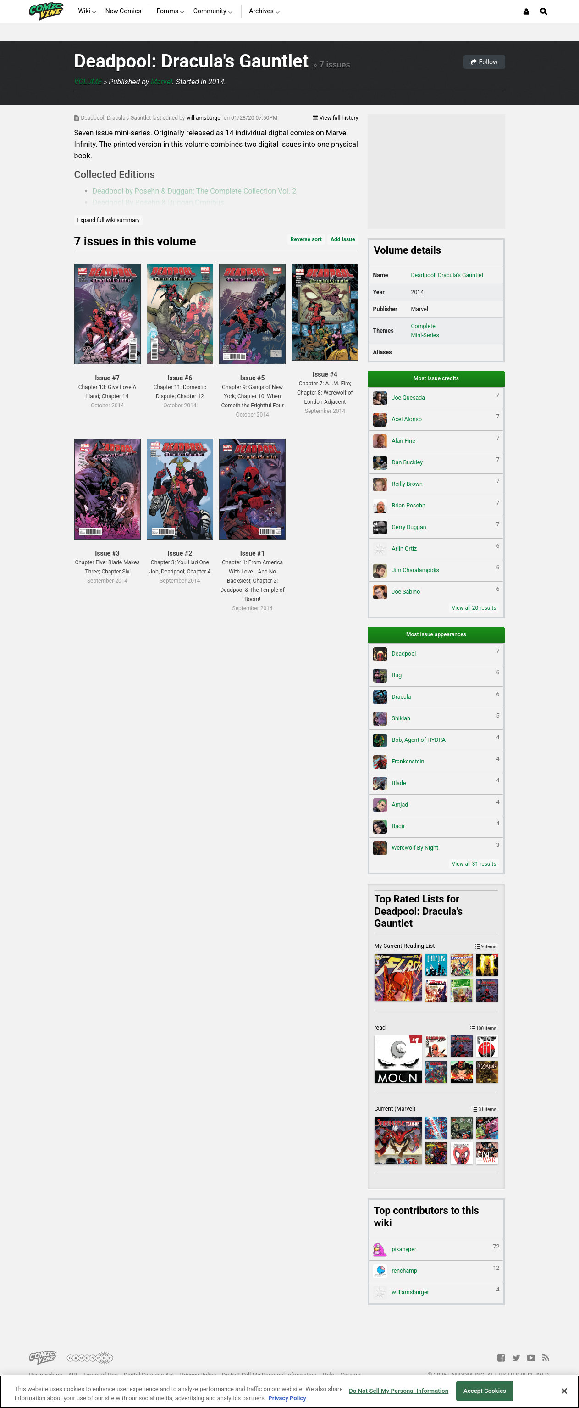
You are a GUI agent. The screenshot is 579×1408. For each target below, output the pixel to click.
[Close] (564, 1391)
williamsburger (204, 118)
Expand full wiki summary (108, 220)
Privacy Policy (198, 1374)
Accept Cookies (484, 1390)
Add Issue (343, 239)
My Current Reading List (436, 945)
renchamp (436, 1271)
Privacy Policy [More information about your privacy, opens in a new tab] (287, 1398)
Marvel (161, 82)
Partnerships (45, 1374)
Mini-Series (425, 335)
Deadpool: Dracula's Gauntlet (191, 61)
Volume (88, 82)
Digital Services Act (149, 1374)
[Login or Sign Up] (526, 11)
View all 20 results (474, 608)
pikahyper (436, 1250)
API (72, 1374)
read (436, 1027)
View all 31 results (474, 864)
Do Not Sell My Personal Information (269, 1374)
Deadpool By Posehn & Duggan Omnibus (158, 202)
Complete (423, 326)
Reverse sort (306, 239)
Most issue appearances (436, 634)
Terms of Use (100, 1374)
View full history (335, 118)
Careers (351, 1374)
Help (328, 1374)
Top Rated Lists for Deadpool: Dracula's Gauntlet (419, 911)
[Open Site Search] (543, 11)
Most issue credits (436, 378)
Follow (484, 62)
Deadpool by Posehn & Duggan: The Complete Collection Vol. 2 (195, 191)
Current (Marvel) (436, 1108)
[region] (289, 1391)
